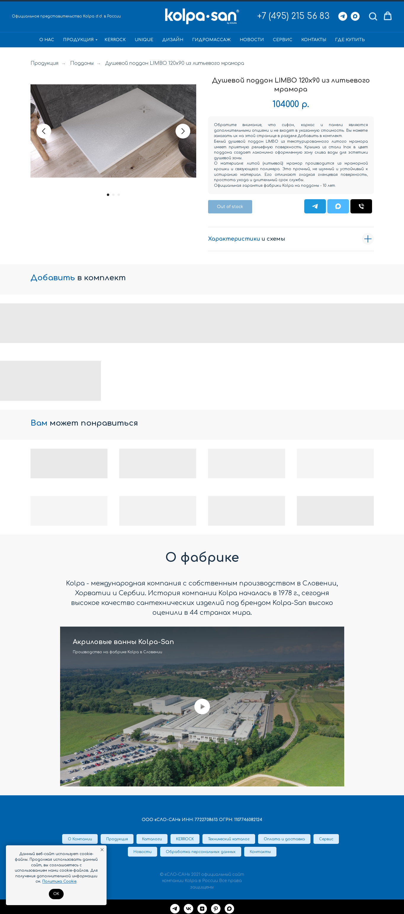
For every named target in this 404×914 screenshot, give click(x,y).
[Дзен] (202, 908)
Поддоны (82, 63)
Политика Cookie (59, 881)
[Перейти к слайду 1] (108, 195)
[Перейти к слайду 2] (113, 195)
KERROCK (115, 40)
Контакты (313, 40)
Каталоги (152, 839)
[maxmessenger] (229, 908)
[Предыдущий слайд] (43, 131)
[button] (372, 16)
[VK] (188, 908)
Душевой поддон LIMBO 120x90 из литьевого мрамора (174, 63)
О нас (46, 40)
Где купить (350, 40)
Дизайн (172, 40)
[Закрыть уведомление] (102, 850)
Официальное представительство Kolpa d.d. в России (66, 16)
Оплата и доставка (284, 839)
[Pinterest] (215, 908)
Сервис (282, 40)
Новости (252, 40)
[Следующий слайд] (183, 131)
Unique (144, 40)
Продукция (78, 40)
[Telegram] (342, 16)
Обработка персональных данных (201, 852)
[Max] (355, 16)
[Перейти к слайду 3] (119, 195)
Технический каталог (229, 839)
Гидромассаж (211, 40)
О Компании (80, 839)
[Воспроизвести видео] (202, 706)
